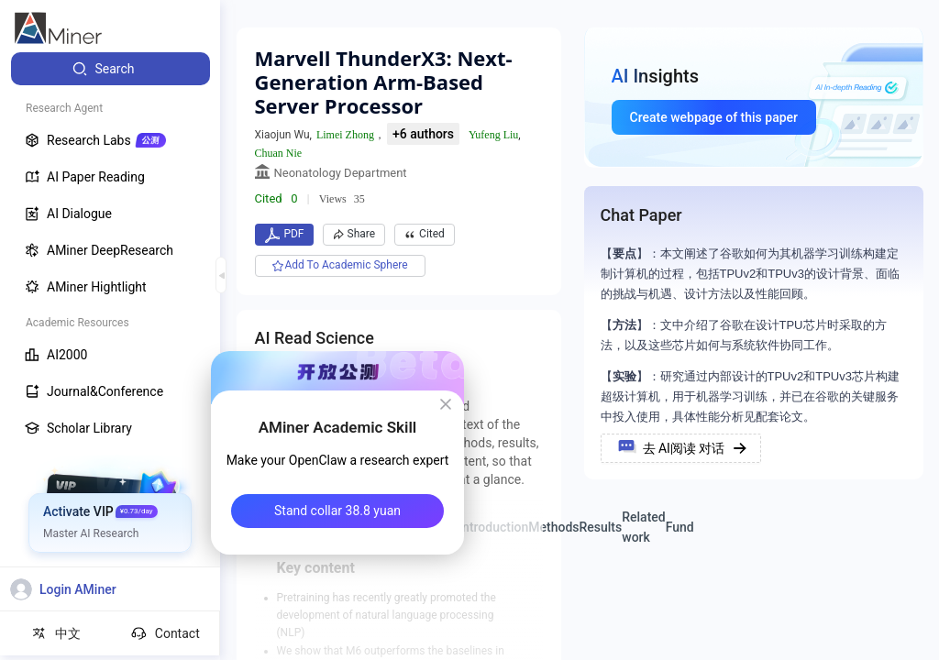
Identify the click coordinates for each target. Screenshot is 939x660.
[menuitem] (110, 68)
